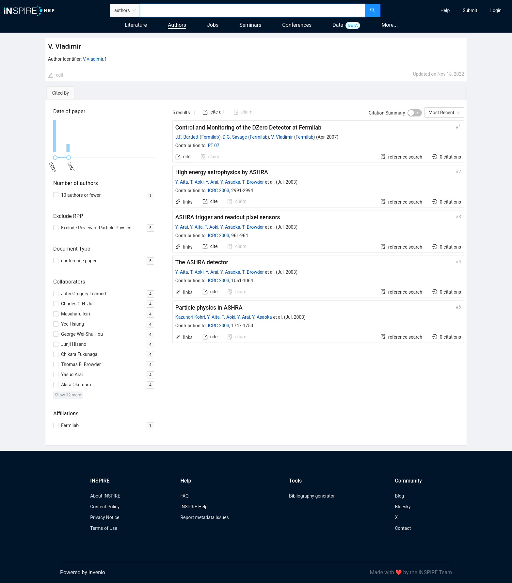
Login (496, 10)
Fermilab (210, 137)
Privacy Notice (104, 517)
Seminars (250, 25)
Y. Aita (181, 182)
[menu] (447, 10)
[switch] (415, 112)
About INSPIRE (105, 496)
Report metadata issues (204, 517)
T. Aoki (197, 182)
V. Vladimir (282, 137)
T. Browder (253, 182)
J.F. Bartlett (187, 137)
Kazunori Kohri (190, 317)
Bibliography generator (312, 496)
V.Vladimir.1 (95, 59)
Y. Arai (212, 182)
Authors (177, 25)
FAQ (184, 496)
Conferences (297, 25)
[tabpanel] (256, 273)
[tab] (64, 93)
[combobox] (252, 10)
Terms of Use (103, 528)
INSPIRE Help (193, 506)
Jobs (212, 25)
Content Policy (105, 506)
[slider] (55, 157)
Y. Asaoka (230, 182)
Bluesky (402, 506)
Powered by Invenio (82, 572)
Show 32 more (68, 394)
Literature (136, 25)
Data (337, 25)
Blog (399, 496)
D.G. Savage (235, 137)
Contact (403, 528)
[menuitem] (445, 10)
